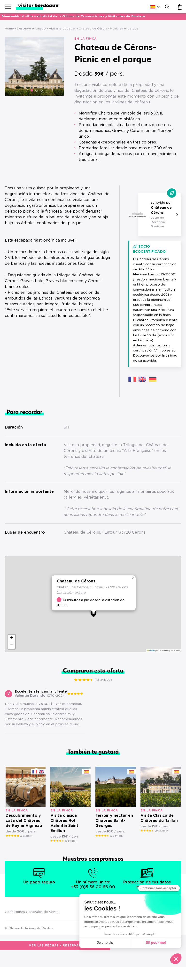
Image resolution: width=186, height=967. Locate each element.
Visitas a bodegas (62, 28)
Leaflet (151, 664)
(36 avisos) (161, 844)
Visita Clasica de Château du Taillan (159, 831)
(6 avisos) (71, 854)
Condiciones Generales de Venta (32, 925)
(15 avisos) (172, 173)
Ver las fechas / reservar (106, 172)
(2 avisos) (26, 849)
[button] (27, 90)
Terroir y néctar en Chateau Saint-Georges (114, 834)
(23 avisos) (116, 849)
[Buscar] (166, 6)
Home (9, 28)
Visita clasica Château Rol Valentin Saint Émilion (64, 836)
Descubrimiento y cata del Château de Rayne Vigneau (24, 834)
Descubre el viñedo (31, 28)
